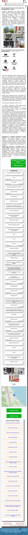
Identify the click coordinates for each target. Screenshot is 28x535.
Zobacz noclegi (14, 416)
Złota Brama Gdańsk (13, 452)
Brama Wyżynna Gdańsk (12, 481)
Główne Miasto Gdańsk (13, 490)
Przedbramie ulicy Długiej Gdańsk (13, 476)
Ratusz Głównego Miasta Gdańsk (13, 432)
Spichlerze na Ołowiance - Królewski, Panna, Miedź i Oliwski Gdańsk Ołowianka (13, 506)
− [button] (3, 390)
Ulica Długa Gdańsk (12, 442)
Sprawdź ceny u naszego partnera (18, 161)
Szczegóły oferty (14, 410)
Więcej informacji (18, 165)
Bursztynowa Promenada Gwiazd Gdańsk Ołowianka (12, 516)
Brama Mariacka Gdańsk (12, 447)
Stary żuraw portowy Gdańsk (13, 495)
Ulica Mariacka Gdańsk (13, 456)
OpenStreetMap (23, 406)
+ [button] (3, 388)
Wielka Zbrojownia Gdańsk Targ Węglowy (12, 500)
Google (20, 529)
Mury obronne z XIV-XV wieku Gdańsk (13, 486)
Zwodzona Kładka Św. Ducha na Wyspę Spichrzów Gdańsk (13, 462)
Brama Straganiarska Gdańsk (12, 510)
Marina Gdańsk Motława (12, 437)
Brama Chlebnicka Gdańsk (13, 427)
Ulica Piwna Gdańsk (12, 466)
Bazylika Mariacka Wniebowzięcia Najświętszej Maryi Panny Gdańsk (12, 472)
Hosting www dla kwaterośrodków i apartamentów (20, 524)
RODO (22, 532)
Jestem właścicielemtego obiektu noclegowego (7, 524)
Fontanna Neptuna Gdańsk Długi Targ (13, 423)
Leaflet (18, 406)
